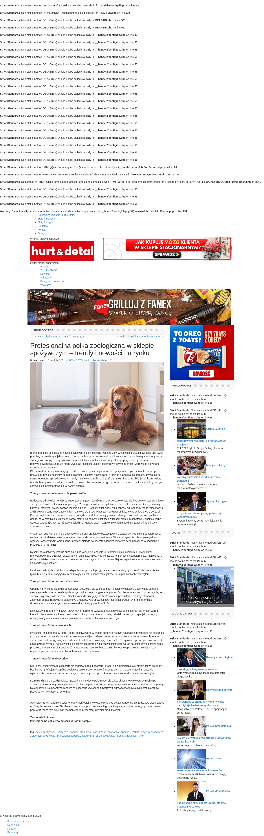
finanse (125, 732)
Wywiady (45, 284)
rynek (141, 735)
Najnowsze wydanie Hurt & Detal (56, 214)
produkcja (85, 732)
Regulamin (13, 825)
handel (74, 732)
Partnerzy (12, 832)
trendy (120, 735)
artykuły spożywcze (152, 732)
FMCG (135, 732)
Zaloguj (42, 233)
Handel (44, 266)
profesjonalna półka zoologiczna (75, 735)
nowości (131, 735)
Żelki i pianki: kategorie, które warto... (141, 336)
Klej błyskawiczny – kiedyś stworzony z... (63, 336)
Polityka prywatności (19, 821)
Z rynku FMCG (48, 270)
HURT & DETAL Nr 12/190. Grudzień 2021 (89, 360)
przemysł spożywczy (43, 735)
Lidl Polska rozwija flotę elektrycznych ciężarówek (201, 600)
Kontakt (42, 229)
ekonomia (113, 732)
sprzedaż (62, 732)
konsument (99, 732)
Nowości (45, 273)
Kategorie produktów (52, 281)
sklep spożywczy (105, 735)
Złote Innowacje (47, 218)
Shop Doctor (43, 330)
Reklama (43, 225)
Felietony (45, 277)
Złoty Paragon (46, 222)
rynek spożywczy (45, 732)
